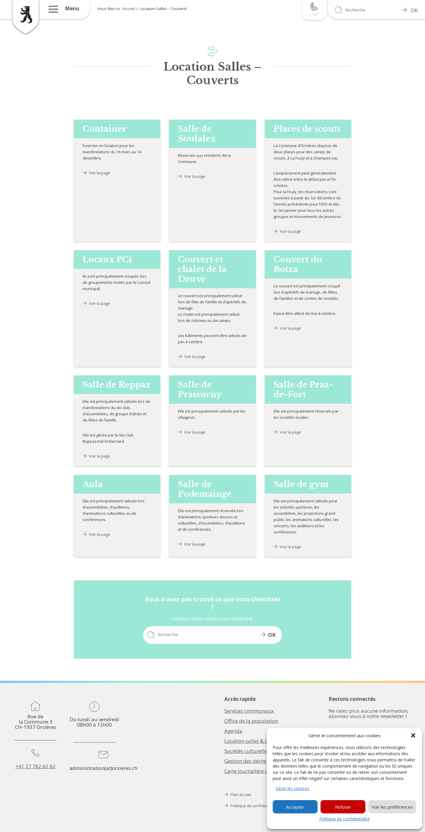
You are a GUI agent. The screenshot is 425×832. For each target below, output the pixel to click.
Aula (93, 484)
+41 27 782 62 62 (35, 766)
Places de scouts (307, 129)
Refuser (343, 807)
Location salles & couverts (254, 741)
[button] (413, 735)
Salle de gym (301, 484)
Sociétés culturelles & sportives (260, 751)
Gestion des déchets (247, 761)
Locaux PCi (107, 259)
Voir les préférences (392, 807)
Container (105, 129)
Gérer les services (292, 788)
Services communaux (249, 711)
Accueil (128, 8)
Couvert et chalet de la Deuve (202, 269)
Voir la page (96, 172)
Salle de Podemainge (205, 489)
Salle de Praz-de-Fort (303, 389)
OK (410, 10)
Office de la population (251, 721)
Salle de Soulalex (197, 134)
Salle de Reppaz (116, 385)
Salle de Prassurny (200, 389)
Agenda (233, 731)
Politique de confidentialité (344, 819)
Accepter (295, 807)
